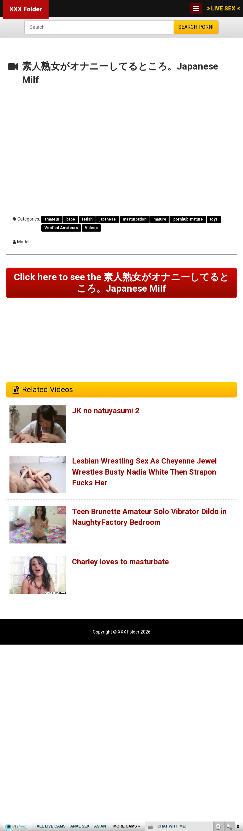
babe (70, 219)
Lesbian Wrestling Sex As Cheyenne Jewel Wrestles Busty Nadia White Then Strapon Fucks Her (144, 472)
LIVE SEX (223, 8)
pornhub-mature (188, 219)
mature (159, 219)
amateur (51, 219)
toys (214, 219)
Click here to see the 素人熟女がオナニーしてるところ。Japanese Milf (121, 282)
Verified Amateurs (61, 228)
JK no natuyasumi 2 (105, 410)
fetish (87, 219)
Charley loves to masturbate (120, 561)
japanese (107, 219)
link (237, 732)
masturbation (134, 219)
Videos (91, 228)
